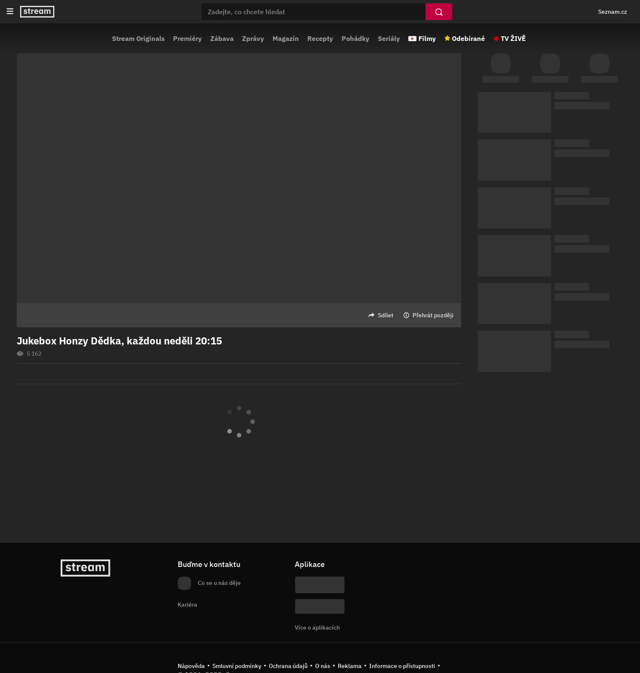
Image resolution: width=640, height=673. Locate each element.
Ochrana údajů (288, 666)
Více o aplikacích (317, 627)
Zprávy (253, 38)
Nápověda (191, 666)
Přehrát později (433, 315)
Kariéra (187, 604)
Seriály (389, 38)
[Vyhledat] (439, 11)
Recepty (320, 38)
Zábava (222, 38)
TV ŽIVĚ (513, 38)
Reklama (350, 666)
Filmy (427, 38)
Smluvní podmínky (236, 666)
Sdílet (385, 315)
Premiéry (187, 38)
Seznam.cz (612, 12)
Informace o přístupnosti (402, 666)
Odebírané (468, 38)
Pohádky (356, 38)
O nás (322, 666)
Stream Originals (138, 38)
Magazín (286, 38)
